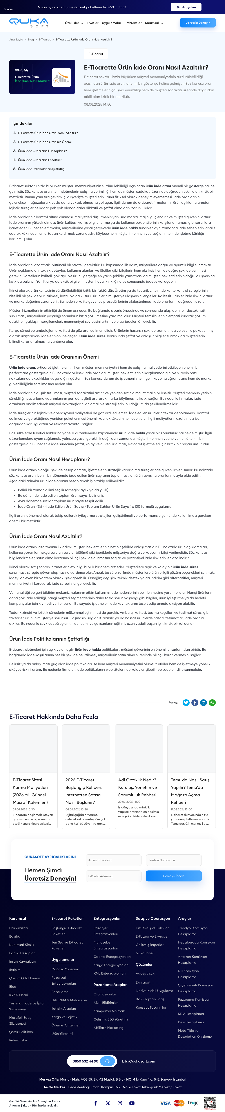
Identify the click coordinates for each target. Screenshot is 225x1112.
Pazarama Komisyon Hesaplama (194, 1002)
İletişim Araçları (63, 1008)
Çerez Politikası (21, 1032)
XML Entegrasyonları (110, 973)
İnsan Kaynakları (22, 961)
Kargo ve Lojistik (64, 1017)
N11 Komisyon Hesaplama (188, 974)
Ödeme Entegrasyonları (112, 956)
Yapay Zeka (145, 974)
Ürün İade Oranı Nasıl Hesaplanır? (42, 151)
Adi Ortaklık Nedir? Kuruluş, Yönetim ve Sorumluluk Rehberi (137, 787)
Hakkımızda (18, 928)
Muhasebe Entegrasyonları (106, 945)
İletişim (14, 970)
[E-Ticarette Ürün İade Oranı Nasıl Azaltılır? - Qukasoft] (28, 22)
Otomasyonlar (105, 994)
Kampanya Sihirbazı (109, 1011)
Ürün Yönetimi (62, 1033)
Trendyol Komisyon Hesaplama (193, 931)
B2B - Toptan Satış (150, 999)
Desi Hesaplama (191, 1022)
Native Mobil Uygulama (154, 991)
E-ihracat (143, 982)
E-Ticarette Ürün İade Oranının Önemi (44, 142)
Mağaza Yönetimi (65, 969)
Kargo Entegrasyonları (111, 965)
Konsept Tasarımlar (151, 1007)
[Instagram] (120, 1103)
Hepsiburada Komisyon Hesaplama (196, 945)
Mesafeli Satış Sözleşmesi (20, 1020)
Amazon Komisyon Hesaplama (192, 959)
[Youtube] (132, 1103)
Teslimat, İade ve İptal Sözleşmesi (27, 1006)
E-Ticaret (96, 54)
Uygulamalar (111, 23)
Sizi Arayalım (186, 7)
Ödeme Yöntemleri (65, 1025)
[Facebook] (95, 1103)
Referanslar (133, 23)
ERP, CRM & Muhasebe (69, 1000)
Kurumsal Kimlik (21, 945)
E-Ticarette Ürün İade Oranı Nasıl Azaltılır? (48, 133)
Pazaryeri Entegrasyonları (63, 980)
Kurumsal (154, 23)
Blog (12, 986)
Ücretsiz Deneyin (197, 23)
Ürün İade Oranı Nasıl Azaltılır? (40, 160)
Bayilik (14, 936)
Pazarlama (60, 992)
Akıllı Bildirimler (106, 1002)
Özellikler (74, 23)
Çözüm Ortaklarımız (24, 978)
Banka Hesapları (22, 953)
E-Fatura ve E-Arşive (151, 936)
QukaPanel (145, 953)
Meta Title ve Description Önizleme (195, 1033)
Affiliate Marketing (108, 1028)
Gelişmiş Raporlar (149, 945)
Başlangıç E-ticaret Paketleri (66, 931)
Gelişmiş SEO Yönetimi (111, 1019)
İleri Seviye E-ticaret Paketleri (67, 945)
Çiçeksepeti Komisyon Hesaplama (195, 988)
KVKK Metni (18, 995)
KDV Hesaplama (191, 1014)
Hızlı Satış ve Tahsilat (152, 928)
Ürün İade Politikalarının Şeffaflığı (41, 169)
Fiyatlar (92, 23)
